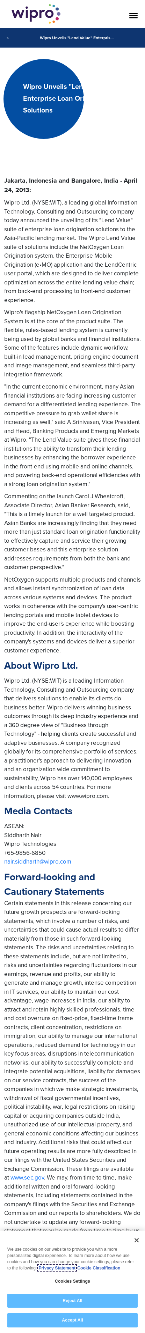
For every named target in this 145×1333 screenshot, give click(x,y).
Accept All (72, 1320)
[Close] (136, 1240)
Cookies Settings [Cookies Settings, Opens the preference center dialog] (72, 1281)
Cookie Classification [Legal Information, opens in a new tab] (98, 1268)
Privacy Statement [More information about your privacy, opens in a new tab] (56, 1268)
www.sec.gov (27, 1177)
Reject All (72, 1301)
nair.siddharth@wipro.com (37, 861)
